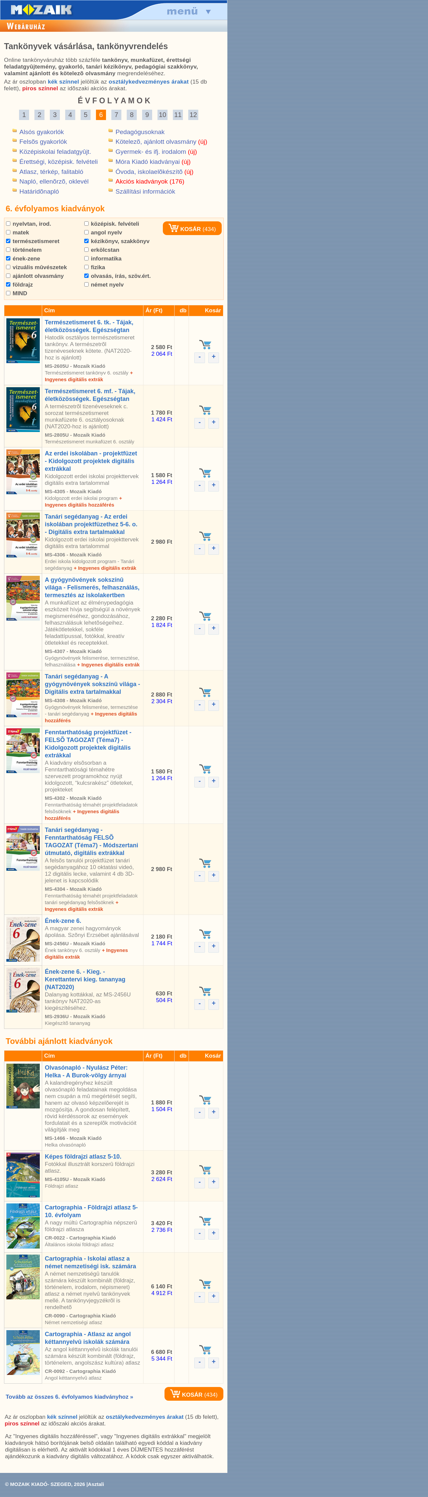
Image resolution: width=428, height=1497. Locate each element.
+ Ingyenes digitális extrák (105, 568)
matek (17, 232)
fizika (94, 267)
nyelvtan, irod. (28, 224)
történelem (24, 250)
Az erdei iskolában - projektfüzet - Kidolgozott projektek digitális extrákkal (91, 461)
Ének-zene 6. (63, 921)
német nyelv (104, 285)
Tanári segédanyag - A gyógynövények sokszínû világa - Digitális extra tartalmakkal (92, 684)
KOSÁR (185, 229)
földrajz (19, 285)
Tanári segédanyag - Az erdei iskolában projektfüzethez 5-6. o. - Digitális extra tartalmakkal (91, 524)
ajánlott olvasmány (35, 276)
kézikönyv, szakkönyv (116, 241)
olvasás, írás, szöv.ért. (117, 276)
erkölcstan (101, 250)
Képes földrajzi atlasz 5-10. (83, 1156)
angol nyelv (103, 232)
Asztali (96, 1484)
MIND (16, 293)
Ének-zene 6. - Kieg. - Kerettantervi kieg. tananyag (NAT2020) (85, 979)
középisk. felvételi (111, 224)
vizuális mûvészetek (36, 267)
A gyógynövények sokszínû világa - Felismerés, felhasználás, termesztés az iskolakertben (92, 587)
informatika (102, 258)
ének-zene (23, 258)
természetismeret (33, 241)
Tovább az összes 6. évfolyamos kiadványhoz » (69, 1397)
